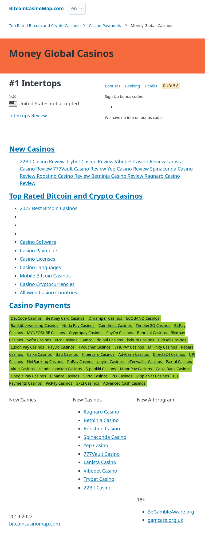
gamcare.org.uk (165, 520)
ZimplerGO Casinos (153, 325)
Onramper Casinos (105, 318)
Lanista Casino (100, 462)
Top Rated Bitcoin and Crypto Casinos (76, 196)
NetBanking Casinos (45, 361)
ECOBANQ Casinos (142, 318)
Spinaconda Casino (105, 437)
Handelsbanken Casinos (61, 368)
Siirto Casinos (96, 375)
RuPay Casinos (80, 361)
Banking (132, 85)
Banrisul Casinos (152, 332)
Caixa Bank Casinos (173, 368)
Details (151, 85)
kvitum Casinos (141, 339)
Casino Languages (40, 267)
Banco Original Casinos (102, 339)
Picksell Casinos (172, 339)
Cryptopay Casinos (86, 332)
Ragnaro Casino (101, 411)
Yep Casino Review (128, 168)
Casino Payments (39, 250)
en (74, 8)
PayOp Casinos (120, 332)
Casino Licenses (37, 259)
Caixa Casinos (40, 354)
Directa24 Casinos (169, 354)
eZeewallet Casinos (145, 361)
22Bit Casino (98, 487)
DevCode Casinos (27, 318)
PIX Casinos (122, 375)
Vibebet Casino (100, 471)
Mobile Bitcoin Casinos (45, 275)
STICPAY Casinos (130, 347)
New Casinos (32, 149)
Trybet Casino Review (90, 161)
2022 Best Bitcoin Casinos (48, 208)
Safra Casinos (39, 339)
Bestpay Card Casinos (65, 318)
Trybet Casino (99, 479)
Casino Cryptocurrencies (47, 284)
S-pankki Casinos (101, 368)
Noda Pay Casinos (78, 325)
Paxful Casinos (179, 361)
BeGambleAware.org (171, 511)
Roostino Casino (102, 428)
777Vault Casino (102, 454)
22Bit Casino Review (43, 161)
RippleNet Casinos (153, 375)
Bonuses (112, 85)
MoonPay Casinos (136, 368)
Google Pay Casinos (29, 375)
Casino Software (38, 242)
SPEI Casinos (88, 383)
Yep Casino (96, 445)
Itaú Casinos (67, 354)
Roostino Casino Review (64, 176)
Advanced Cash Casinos (124, 383)
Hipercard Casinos (98, 354)
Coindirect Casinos (115, 325)
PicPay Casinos (59, 383)
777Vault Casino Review (80, 168)
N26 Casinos (66, 339)
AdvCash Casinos (134, 354)
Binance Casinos (65, 375)
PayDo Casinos (62, 347)
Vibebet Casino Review (141, 161)
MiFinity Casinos (163, 347)
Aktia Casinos (23, 368)
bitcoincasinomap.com (34, 523)
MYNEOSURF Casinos (46, 332)
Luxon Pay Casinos (28, 347)
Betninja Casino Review (118, 176)
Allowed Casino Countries (48, 292)
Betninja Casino (101, 420)
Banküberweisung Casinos (35, 325)
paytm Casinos (111, 361)
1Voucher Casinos (95, 347)
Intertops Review (28, 115)
